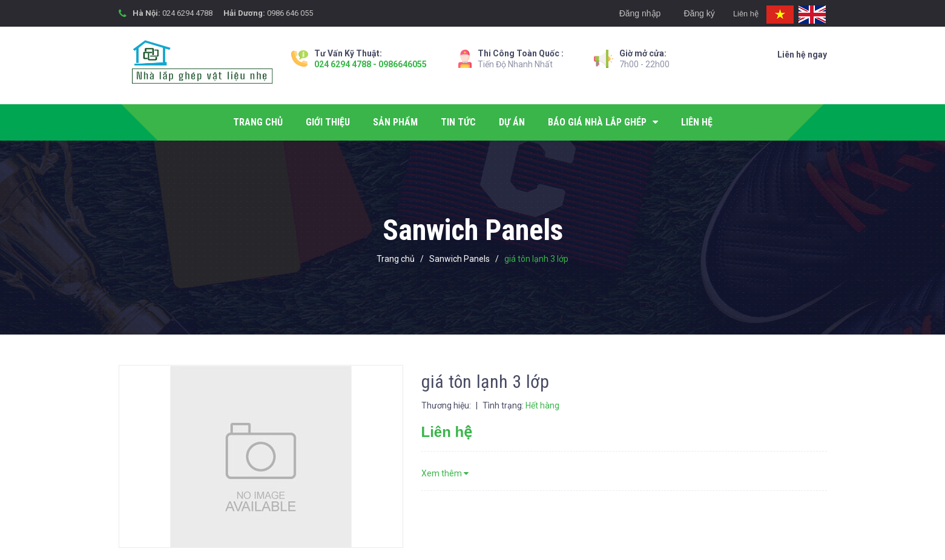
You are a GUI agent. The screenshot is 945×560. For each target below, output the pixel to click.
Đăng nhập (627, 13)
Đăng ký (686, 13)
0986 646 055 (290, 13)
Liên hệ (738, 13)
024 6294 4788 (187, 13)
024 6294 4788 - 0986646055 (370, 64)
